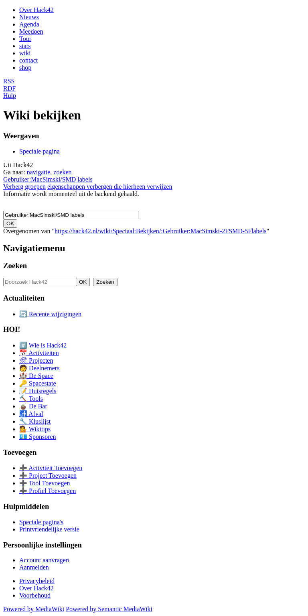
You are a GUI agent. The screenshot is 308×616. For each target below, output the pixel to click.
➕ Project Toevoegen (48, 475)
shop (25, 67)
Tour (25, 38)
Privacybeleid (37, 581)
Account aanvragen (44, 560)
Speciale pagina (39, 151)
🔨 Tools (31, 398)
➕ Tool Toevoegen (44, 483)
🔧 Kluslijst (35, 421)
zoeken (62, 172)
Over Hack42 (36, 9)
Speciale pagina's (41, 522)
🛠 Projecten (36, 360)
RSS (8, 81)
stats (24, 45)
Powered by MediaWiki (33, 609)
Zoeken (15, 265)
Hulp (9, 95)
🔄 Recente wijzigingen (50, 314)
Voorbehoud (35, 595)
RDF (9, 88)
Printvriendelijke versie (49, 529)
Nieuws (29, 17)
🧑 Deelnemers (39, 368)
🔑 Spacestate (37, 383)
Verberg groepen (24, 186)
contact (28, 60)
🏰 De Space (36, 375)
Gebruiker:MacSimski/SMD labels (48, 179)
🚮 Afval (31, 413)
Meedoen (31, 31)
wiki (24, 53)
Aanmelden (34, 567)
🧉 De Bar (33, 406)
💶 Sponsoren (37, 436)
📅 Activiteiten (39, 352)
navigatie (39, 172)
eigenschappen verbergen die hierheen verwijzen (109, 186)
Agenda (29, 24)
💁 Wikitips (35, 429)
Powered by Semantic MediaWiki (109, 609)
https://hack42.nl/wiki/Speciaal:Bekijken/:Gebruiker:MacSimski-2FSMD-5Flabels (160, 231)
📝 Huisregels (37, 391)
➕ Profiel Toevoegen (47, 490)
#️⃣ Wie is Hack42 (43, 345)
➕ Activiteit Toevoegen (50, 468)
